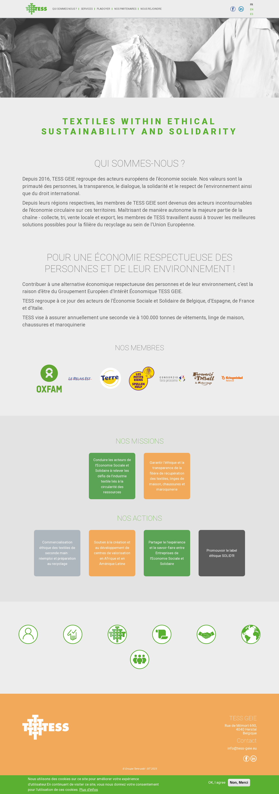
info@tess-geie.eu (242, 748)
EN (251, 9)
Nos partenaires (125, 8)
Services (87, 8)
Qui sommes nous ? (64, 8)
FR (251, 4)
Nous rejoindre (151, 8)
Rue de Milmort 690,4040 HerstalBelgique (241, 729)
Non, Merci (239, 784)
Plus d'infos (88, 791)
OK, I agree (216, 784)
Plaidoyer (103, 8)
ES (251, 14)
